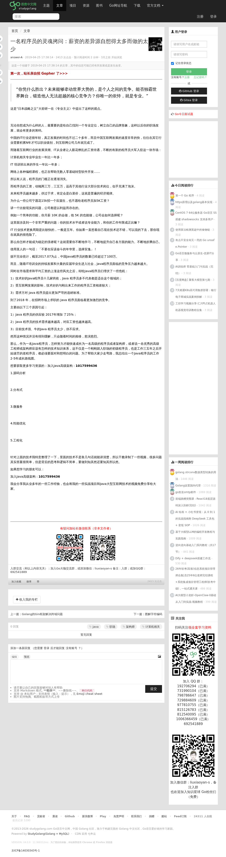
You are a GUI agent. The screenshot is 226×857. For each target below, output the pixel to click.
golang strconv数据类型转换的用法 (195, 475)
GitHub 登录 (189, 91)
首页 (14, 31)
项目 (73, 6)
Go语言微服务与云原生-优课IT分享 (194, 257)
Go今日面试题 (184, 114)
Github (70, 816)
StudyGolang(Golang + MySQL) (48, 833)
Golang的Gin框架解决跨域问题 (42, 614)
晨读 (55, 816)
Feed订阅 (180, 816)
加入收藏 (16, 581)
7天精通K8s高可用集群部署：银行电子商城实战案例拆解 (195, 293)
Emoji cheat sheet (89, 693)
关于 (14, 816)
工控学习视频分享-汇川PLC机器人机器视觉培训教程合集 (195, 307)
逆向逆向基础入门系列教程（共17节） (195, 548)
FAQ (27, 816)
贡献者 (41, 816)
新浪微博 (87, 816)
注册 (200, 17)
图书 (99, 6)
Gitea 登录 (189, 100)
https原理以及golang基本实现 (194, 202)
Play (103, 816)
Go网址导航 (118, 4)
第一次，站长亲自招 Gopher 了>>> (39, 73)
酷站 (164, 816)
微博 (28, 581)
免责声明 (118, 816)
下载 (137, 6)
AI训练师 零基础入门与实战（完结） (194, 270)
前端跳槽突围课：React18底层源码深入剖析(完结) (195, 502)
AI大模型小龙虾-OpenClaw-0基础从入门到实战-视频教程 (195, 598)
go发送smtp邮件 (185, 492)
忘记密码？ (200, 77)
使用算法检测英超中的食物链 (192, 229)
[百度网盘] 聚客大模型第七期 (193, 279)
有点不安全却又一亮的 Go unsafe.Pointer (195, 243)
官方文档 (155, 6)
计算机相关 (151, 626)
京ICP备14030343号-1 (25, 850)
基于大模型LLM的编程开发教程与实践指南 (195, 535)
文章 (59, 6)
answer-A (16, 57)
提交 (153, 689)
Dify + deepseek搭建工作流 (193, 558)
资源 (86, 6)
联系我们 (136, 816)
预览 (26, 656)
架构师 (129, 626)
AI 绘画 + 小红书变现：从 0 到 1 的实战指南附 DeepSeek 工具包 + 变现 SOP (195, 518)
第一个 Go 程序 (184, 195)
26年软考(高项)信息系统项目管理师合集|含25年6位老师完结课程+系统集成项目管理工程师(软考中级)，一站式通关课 (195, 578)
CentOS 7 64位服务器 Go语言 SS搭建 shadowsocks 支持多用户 (196, 216)
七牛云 (92, 833)
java (93, 626)
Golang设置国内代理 (188, 485)
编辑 (14, 656)
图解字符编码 (153, 614)
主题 (46, 6)
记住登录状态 (181, 63)
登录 (213, 17)
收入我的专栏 (27, 599)
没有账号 (71, 648)
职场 (110, 626)
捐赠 (151, 816)
